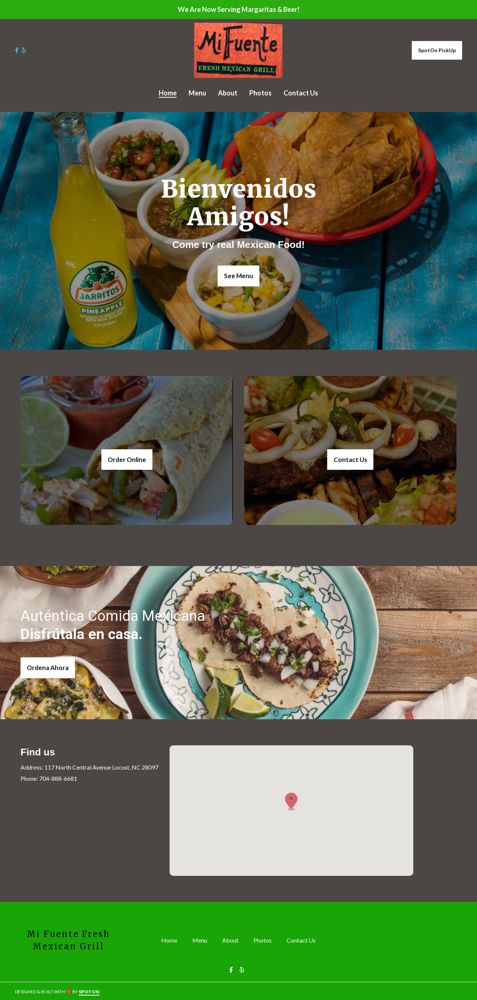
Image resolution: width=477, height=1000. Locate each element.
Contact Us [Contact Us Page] (301, 93)
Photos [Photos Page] (260, 93)
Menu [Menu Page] (197, 93)
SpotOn (89, 991)
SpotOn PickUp (437, 50)
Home (171, 940)
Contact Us (350, 459)
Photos (264, 940)
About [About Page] (227, 93)
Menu (202, 940)
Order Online (127, 459)
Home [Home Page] (168, 93)
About (232, 940)
